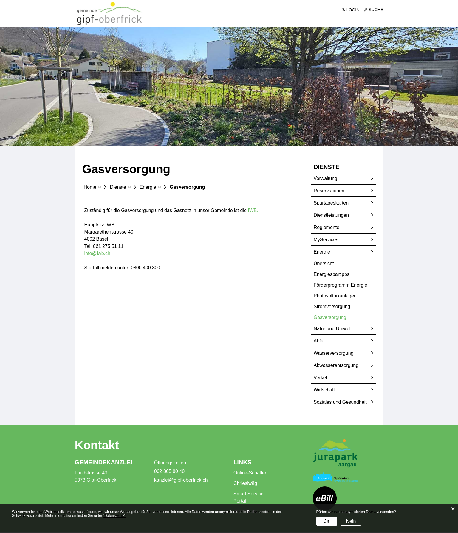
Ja (326, 521)
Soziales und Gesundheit (340, 402)
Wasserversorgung (334, 353)
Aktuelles (217, 19)
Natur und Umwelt (333, 328)
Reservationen (329, 190)
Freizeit (373, 19)
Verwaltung (325, 178)
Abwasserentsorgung (336, 365)
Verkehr (322, 377)
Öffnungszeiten (170, 463)
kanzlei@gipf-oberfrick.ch (181, 480)
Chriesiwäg (245, 483)
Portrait (250, 19)
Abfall (320, 341)
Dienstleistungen (331, 215)
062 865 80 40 (169, 471)
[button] (120, 187)
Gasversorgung (344, 317)
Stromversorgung (332, 306)
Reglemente (326, 227)
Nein (351, 521)
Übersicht (324, 263)
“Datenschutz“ (114, 516)
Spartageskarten (331, 203)
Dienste (310, 19)
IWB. (256, 210)
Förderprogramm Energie (340, 285)
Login (353, 9)
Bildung (342, 19)
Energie (322, 252)
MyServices (326, 239)
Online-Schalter (249, 473)
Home (90, 187)
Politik (280, 19)
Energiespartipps (331, 274)
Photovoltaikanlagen (335, 296)
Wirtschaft (324, 390)
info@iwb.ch (97, 253)
